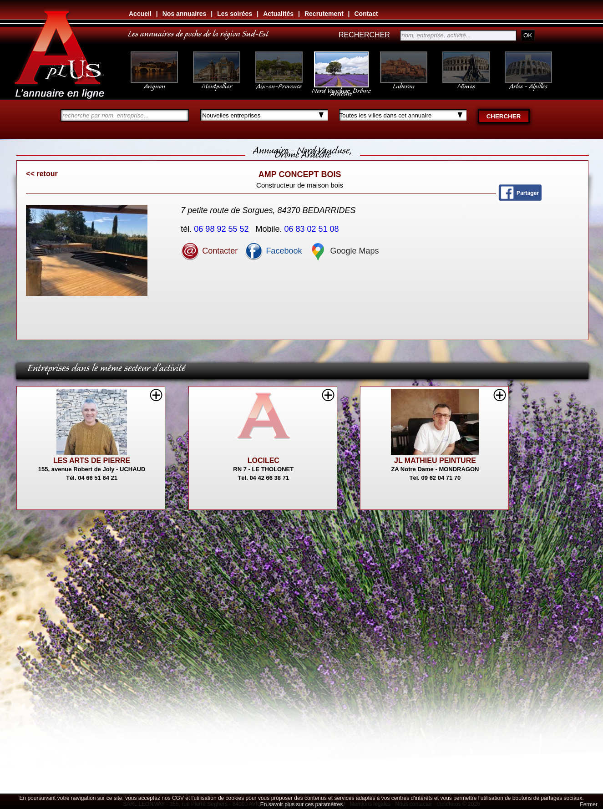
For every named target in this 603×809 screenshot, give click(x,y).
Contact (366, 13)
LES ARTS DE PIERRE (91, 460)
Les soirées (234, 13)
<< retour (41, 174)
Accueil (140, 13)
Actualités (278, 13)
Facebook (273, 250)
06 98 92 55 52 (222, 229)
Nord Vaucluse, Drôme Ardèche (341, 87)
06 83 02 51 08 (312, 229)
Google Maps (344, 250)
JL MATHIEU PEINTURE (435, 460)
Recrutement (324, 13)
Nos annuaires (184, 13)
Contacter (209, 250)
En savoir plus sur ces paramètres (301, 804)
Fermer (589, 804)
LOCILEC (263, 460)
